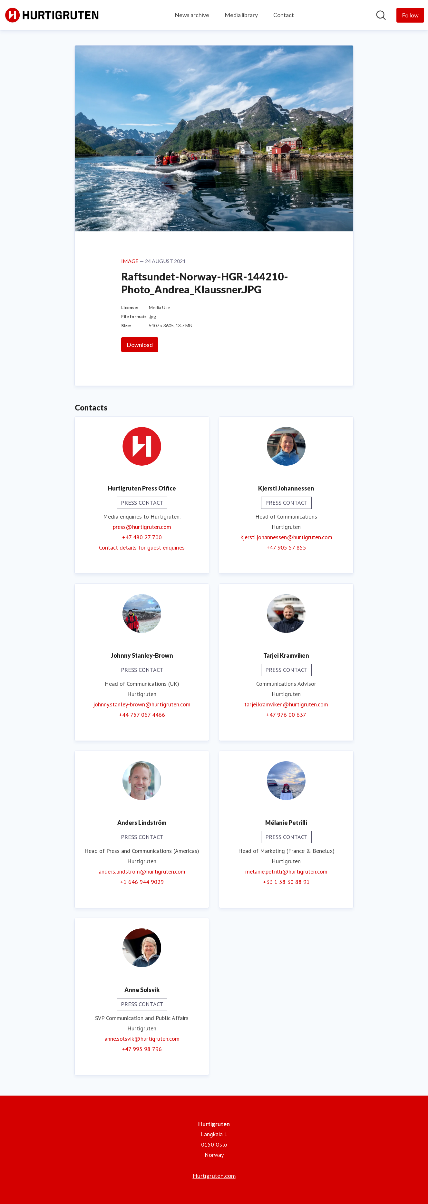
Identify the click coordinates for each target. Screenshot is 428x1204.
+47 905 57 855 (286, 547)
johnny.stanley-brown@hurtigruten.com (141, 704)
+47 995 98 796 (142, 1049)
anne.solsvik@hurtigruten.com (142, 1038)
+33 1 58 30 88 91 (286, 881)
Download (140, 344)
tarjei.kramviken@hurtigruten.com (286, 704)
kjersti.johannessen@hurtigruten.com (286, 537)
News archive (192, 14)
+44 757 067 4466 (142, 714)
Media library (241, 14)
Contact (283, 14)
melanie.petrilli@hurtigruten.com (286, 871)
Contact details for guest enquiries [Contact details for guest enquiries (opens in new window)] (142, 547)
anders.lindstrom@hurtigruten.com (142, 871)
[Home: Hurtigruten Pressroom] (52, 15)
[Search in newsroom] (381, 15)
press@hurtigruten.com (142, 527)
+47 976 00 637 (286, 714)
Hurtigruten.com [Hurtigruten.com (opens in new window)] (214, 1175)
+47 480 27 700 (142, 537)
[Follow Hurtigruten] (410, 15)
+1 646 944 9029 (142, 881)
